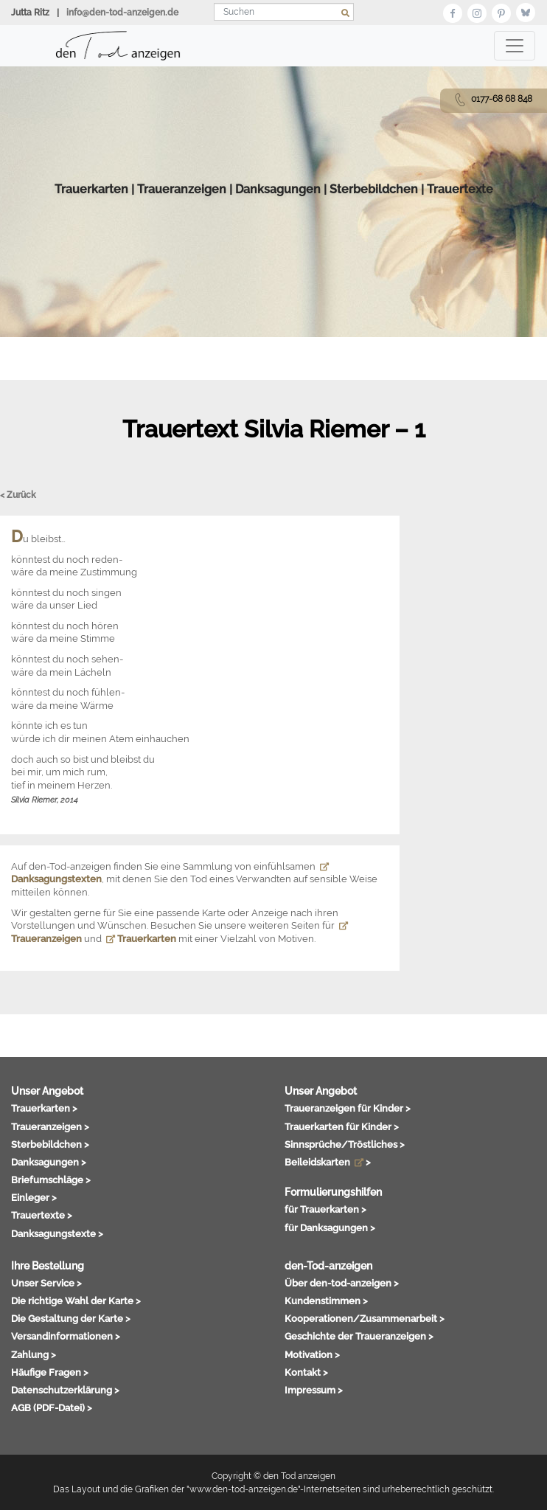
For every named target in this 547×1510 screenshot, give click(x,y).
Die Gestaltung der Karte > (70, 1318)
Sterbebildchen (374, 189)
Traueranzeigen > (50, 1126)
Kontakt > (306, 1372)
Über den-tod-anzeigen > (342, 1283)
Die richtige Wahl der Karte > (76, 1300)
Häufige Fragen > (49, 1372)
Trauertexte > (41, 1215)
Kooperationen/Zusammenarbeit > (365, 1318)
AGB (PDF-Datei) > (51, 1407)
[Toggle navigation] (514, 45)
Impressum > (314, 1390)
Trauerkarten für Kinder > (342, 1126)
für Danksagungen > (330, 1227)
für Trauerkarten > (325, 1209)
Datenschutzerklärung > (65, 1390)
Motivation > (312, 1354)
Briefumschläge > (51, 1179)
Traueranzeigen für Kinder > (348, 1108)
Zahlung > (33, 1354)
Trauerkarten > (44, 1108)
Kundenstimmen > (326, 1300)
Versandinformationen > (65, 1336)
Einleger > (34, 1197)
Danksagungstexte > (57, 1233)
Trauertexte (460, 189)
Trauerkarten (91, 189)
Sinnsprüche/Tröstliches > (345, 1144)
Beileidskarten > (328, 1162)
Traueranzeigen (181, 189)
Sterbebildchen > (50, 1144)
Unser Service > (46, 1283)
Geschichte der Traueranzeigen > (359, 1336)
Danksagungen (278, 189)
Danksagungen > (48, 1162)
